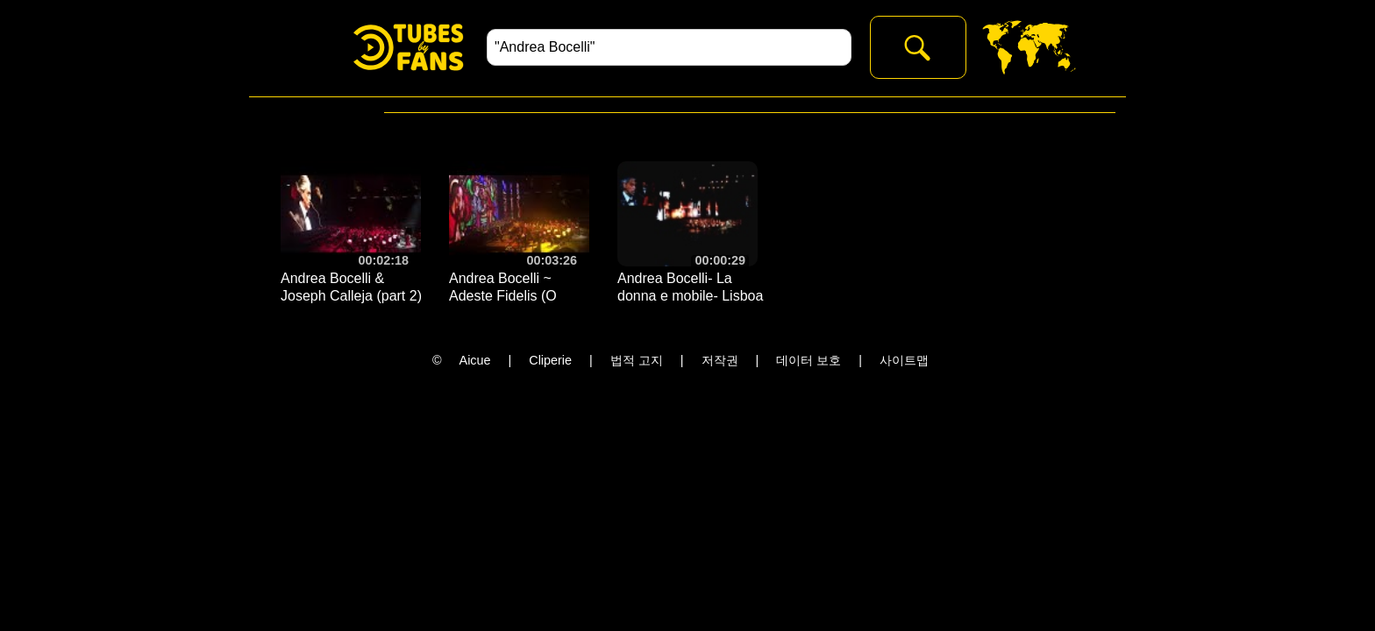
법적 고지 (636, 360)
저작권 (720, 360)
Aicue (475, 360)
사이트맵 (904, 360)
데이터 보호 (808, 360)
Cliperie (550, 360)
